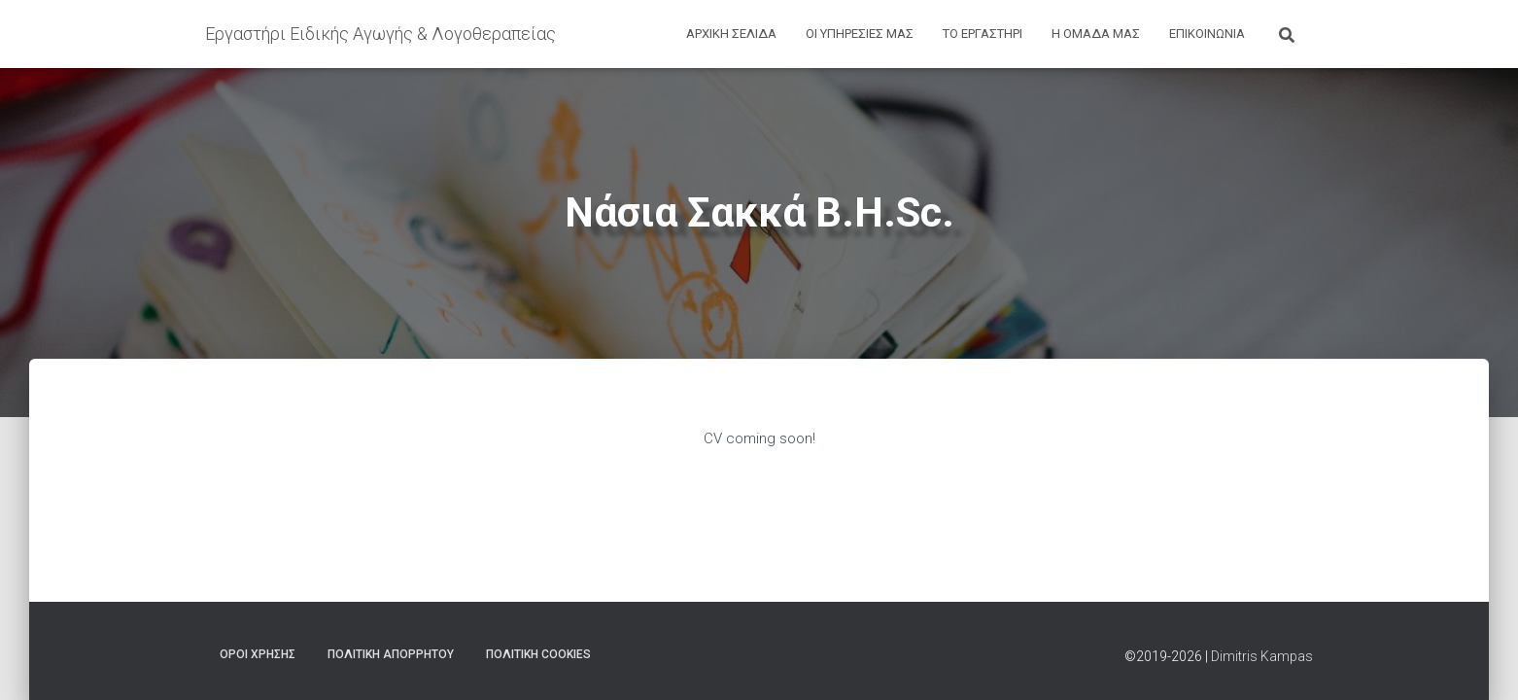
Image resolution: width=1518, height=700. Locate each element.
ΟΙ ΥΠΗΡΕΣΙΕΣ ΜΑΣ (860, 33)
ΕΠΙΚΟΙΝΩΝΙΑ (1207, 33)
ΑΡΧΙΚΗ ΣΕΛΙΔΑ (731, 33)
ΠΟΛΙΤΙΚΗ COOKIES (538, 654)
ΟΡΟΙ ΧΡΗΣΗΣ (257, 654)
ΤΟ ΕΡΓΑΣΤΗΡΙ (982, 33)
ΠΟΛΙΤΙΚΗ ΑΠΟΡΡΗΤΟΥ (391, 654)
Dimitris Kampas (1262, 656)
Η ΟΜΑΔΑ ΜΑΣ (1096, 33)
